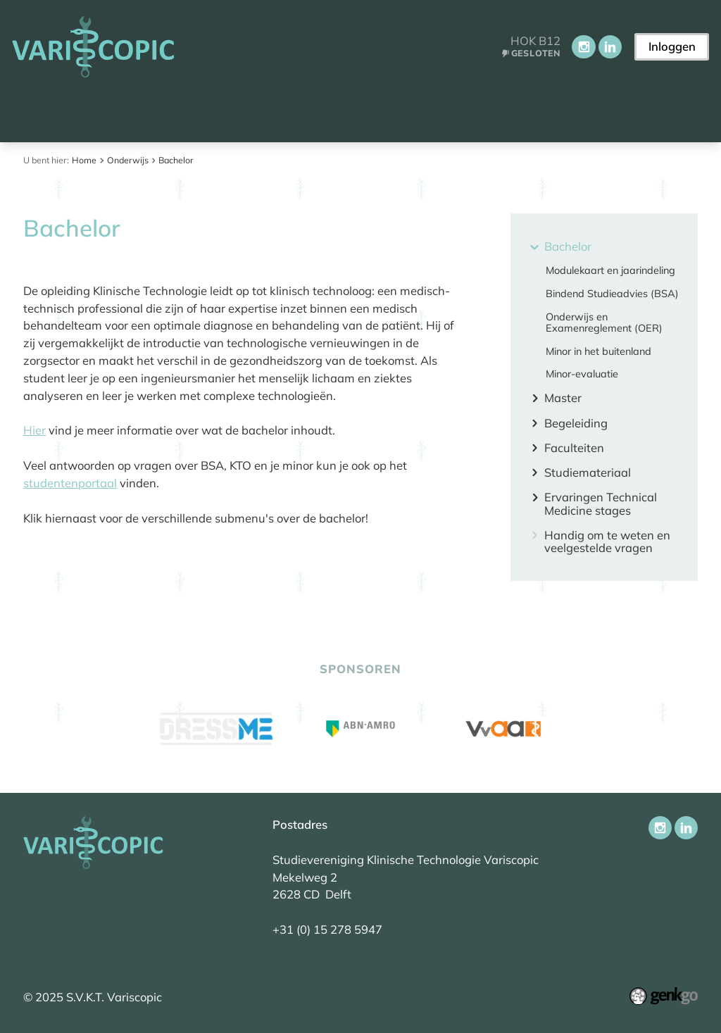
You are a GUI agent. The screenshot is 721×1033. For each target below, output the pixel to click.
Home (31, 112)
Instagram (583, 46)
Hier (34, 429)
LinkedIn (610, 46)
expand (534, 246)
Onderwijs (334, 110)
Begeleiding (576, 423)
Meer (583, 111)
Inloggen (672, 46)
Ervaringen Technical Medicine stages (600, 504)
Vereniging (245, 110)
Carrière (510, 110)
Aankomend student (125, 110)
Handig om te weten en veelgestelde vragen (607, 542)
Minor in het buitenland (598, 351)
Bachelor (176, 160)
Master (563, 398)
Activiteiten (425, 110)
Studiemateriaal (587, 473)
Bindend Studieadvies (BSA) (612, 293)
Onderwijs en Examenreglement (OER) (604, 322)
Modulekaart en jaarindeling (610, 270)
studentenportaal (70, 482)
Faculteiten (574, 448)
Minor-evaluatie (582, 374)
